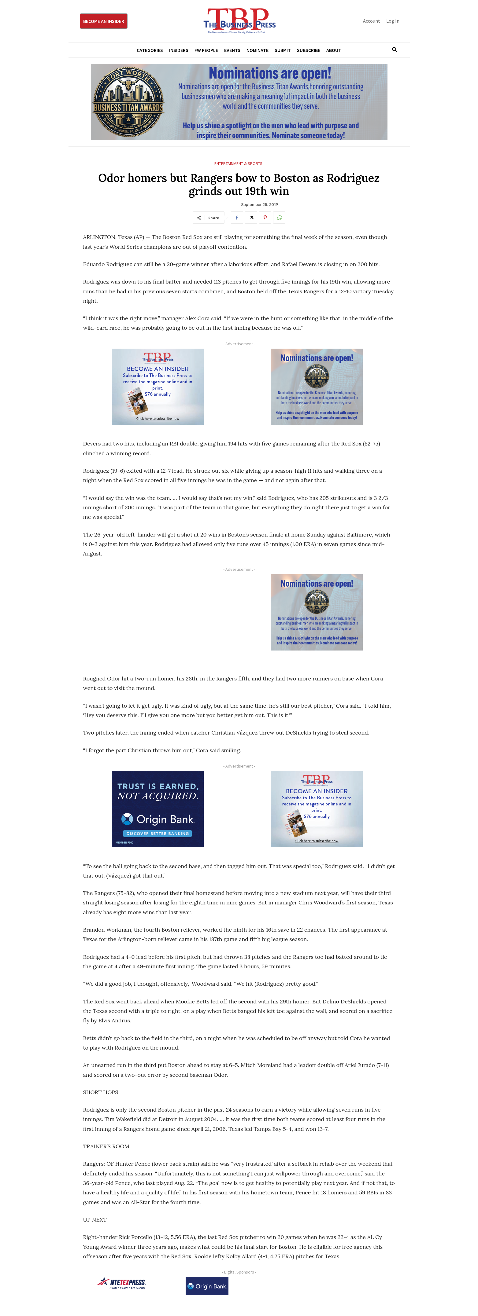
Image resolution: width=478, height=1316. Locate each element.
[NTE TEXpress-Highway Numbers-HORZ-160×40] (121, 1283)
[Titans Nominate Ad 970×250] (239, 102)
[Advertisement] (158, 617)
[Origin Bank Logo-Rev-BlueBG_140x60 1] (207, 1286)
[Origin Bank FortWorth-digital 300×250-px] (158, 809)
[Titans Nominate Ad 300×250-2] (317, 387)
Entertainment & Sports (238, 163)
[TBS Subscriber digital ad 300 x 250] (158, 387)
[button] (392, 50)
